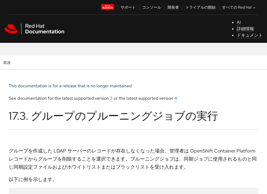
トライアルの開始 (200, 7)
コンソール (151, 7)
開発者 (173, 7)
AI (239, 22)
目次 (7, 62)
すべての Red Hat (239, 7)
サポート (128, 7)
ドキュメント (250, 35)
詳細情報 (245, 29)
